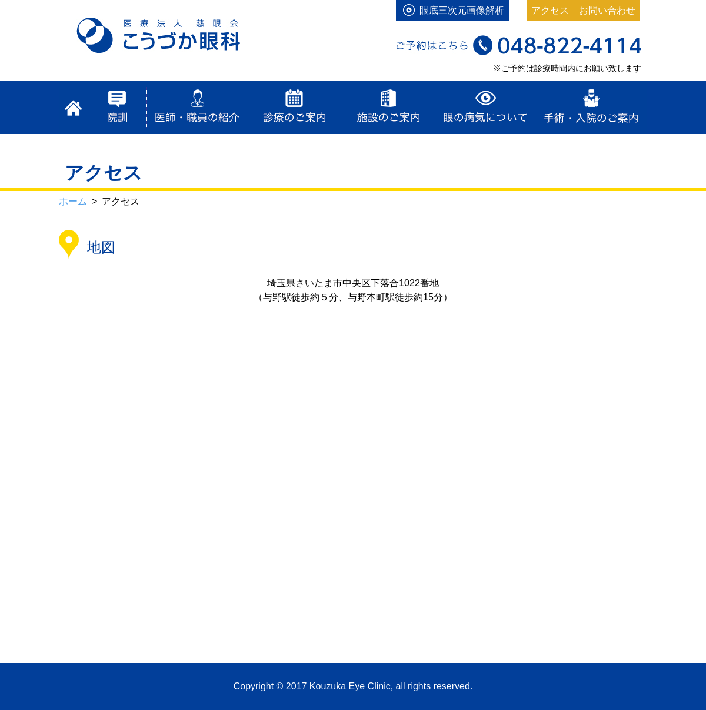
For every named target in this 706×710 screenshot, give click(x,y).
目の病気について (485, 107)
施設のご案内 (388, 107)
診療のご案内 (294, 107)
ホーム (73, 107)
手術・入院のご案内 (591, 107)
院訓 (117, 107)
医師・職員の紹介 (197, 107)
